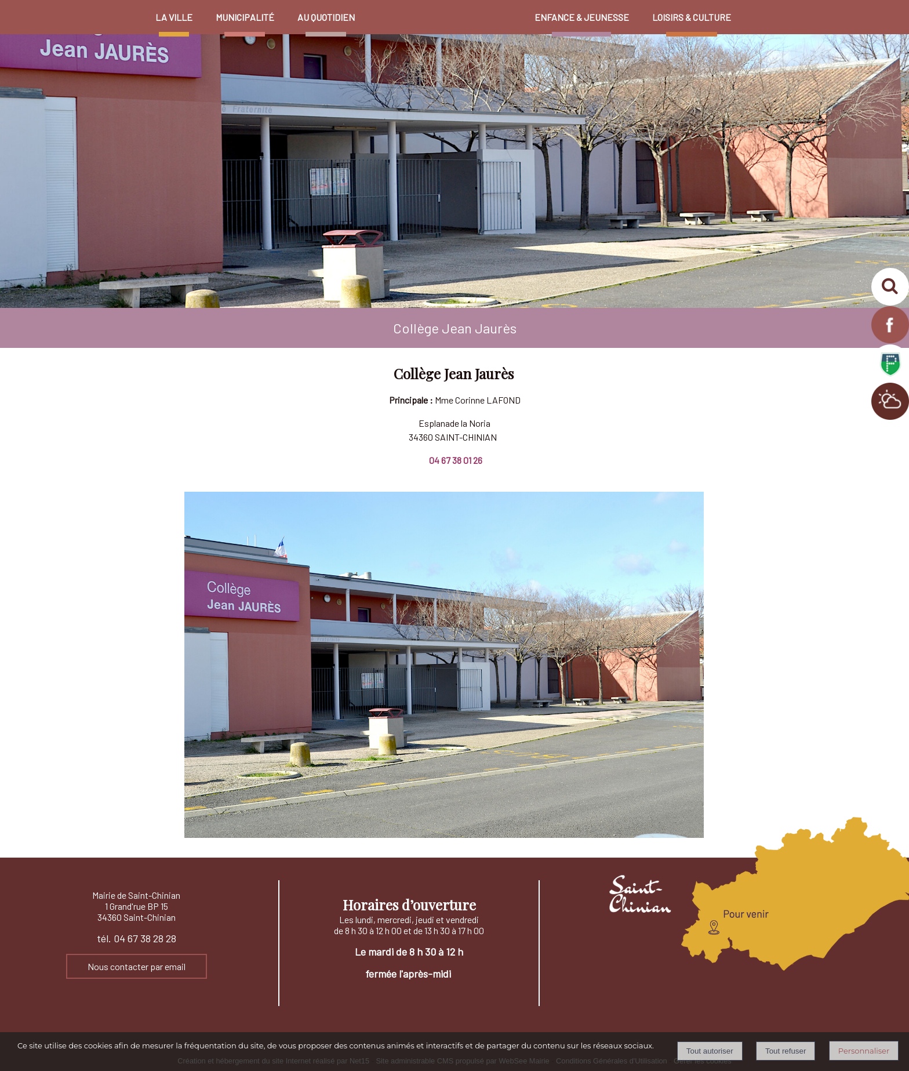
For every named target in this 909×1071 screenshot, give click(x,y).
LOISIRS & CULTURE (691, 17)
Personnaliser (863, 1050)
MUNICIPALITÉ (245, 17)
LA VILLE (173, 17)
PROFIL (754, 11)
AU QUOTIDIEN (326, 17)
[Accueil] (444, 5)
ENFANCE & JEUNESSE (582, 17)
